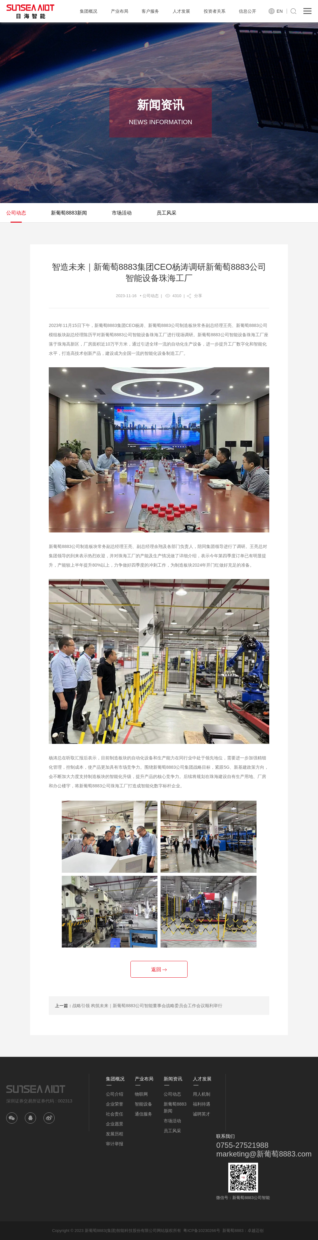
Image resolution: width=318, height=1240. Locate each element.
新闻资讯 (173, 1078)
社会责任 (114, 1113)
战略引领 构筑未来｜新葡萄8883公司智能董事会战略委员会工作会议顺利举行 (147, 1005)
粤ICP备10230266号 (201, 1230)
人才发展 (181, 11)
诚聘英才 (201, 1113)
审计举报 (114, 1143)
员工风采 (166, 212)
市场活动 (122, 212)
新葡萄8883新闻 (69, 212)
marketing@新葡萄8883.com (263, 1154)
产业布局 (119, 11)
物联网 (141, 1094)
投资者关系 (214, 11)
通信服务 (143, 1113)
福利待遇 (201, 1104)
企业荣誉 (114, 1104)
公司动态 (16, 212)
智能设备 (143, 1104)
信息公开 (247, 11)
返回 (159, 969)
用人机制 (201, 1094)
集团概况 (88, 11)
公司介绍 (114, 1094)
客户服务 (150, 11)
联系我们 (225, 1136)
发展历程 (114, 1133)
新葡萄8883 (232, 1230)
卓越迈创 (256, 1230)
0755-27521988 (242, 1145)
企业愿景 (114, 1123)
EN (280, 11)
